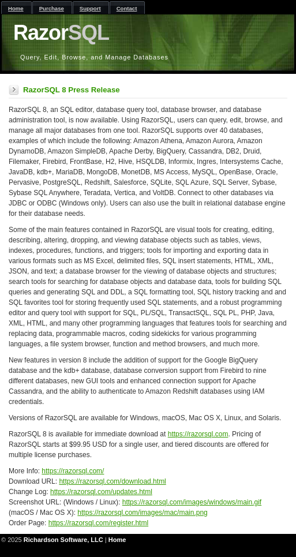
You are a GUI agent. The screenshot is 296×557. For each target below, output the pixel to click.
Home (117, 539)
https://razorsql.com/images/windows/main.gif (191, 502)
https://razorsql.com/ (73, 471)
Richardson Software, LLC (63, 539)
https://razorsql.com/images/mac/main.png (142, 513)
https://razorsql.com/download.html (112, 481)
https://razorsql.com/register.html (98, 523)
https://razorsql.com (198, 434)
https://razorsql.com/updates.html (101, 492)
